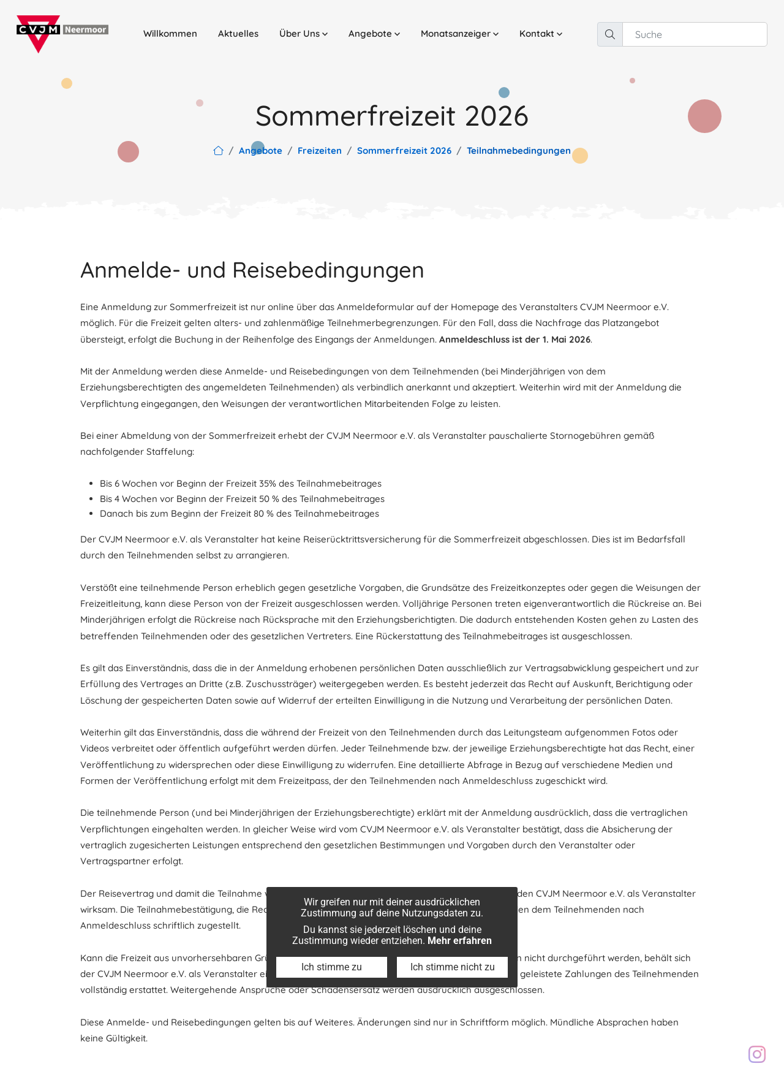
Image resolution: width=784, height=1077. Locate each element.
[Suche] (694, 34)
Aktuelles (238, 33)
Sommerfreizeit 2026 (404, 150)
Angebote (260, 150)
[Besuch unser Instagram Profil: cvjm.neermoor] (757, 1054)
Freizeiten (320, 150)
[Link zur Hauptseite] (218, 150)
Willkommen (170, 33)
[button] (303, 34)
